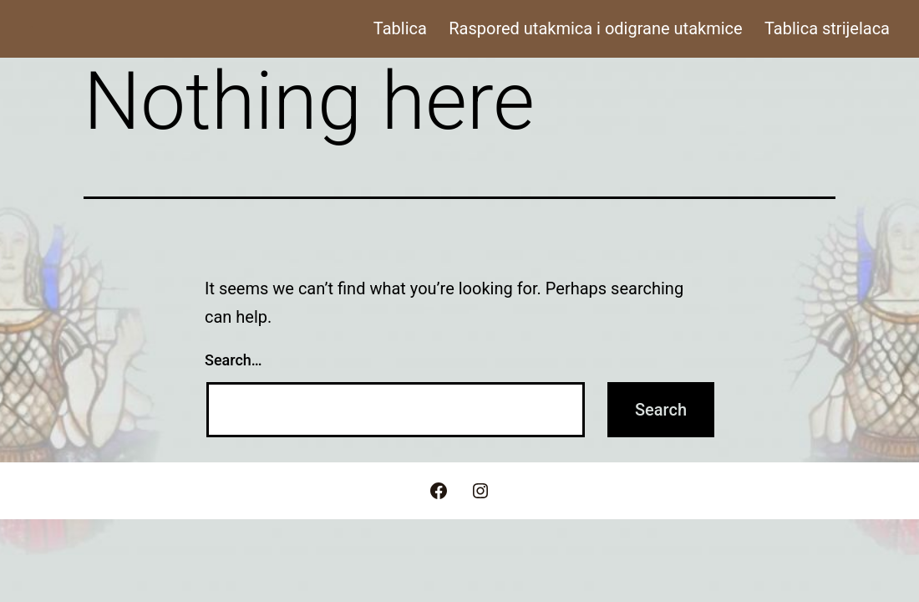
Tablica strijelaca (827, 28)
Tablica (400, 28)
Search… (233, 360)
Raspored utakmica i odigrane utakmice (595, 28)
